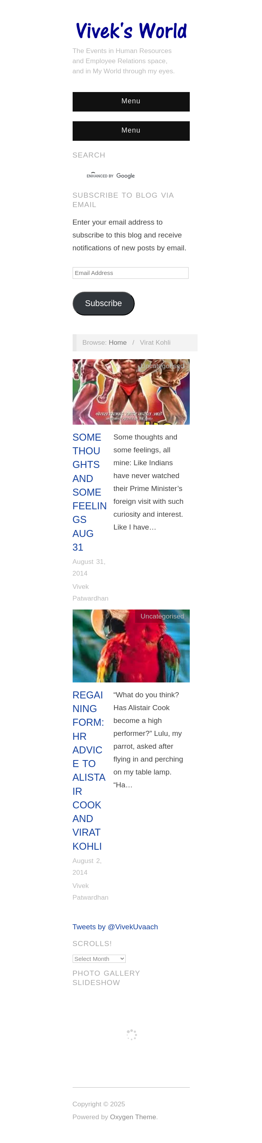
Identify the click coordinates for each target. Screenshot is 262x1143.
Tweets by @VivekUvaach (115, 927)
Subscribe (103, 303)
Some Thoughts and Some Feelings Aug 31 (90, 492)
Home (118, 342)
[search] (124, 176)
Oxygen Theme (133, 1117)
